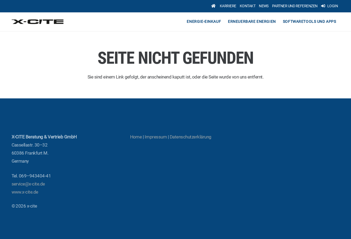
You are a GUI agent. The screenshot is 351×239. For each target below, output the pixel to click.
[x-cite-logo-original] (38, 22)
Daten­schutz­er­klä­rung (190, 137)
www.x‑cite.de (25, 192)
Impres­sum (156, 137)
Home (136, 137)
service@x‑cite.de (28, 184)
